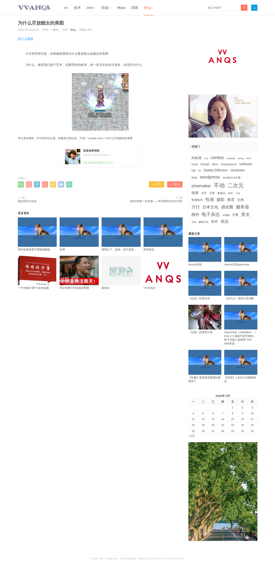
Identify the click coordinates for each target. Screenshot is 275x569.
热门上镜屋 (25, 38)
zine (90, 8)
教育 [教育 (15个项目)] (231, 200)
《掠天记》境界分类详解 (240, 285)
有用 (79, 234)
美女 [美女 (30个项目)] (245, 214)
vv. (66, 8)
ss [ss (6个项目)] (199, 170)
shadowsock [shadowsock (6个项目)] (229, 164)
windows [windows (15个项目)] (238, 170)
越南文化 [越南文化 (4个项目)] (204, 221)
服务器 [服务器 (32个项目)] (242, 206)
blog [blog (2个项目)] (206, 158)
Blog (147, 8)
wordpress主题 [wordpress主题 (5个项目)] (232, 177)
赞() (175, 184)
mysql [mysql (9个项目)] (204, 164)
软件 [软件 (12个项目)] (214, 222)
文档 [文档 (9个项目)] (240, 200)
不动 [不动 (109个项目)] (219, 185)
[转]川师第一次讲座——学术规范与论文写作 (156, 201)
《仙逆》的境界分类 (205, 319)
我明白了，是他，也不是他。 (121, 234)
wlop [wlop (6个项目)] (194, 177)
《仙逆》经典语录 (205, 285)
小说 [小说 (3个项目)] (237, 193)
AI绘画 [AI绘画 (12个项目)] (196, 158)
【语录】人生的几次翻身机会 (240, 366)
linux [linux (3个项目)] (248, 158)
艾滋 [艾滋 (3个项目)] (193, 222)
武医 (134, 8)
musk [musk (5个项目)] (194, 164)
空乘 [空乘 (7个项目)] (235, 214)
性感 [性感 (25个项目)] (209, 199)
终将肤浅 (163, 234)
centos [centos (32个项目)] (217, 157)
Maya (121, 8)
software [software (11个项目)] (245, 164)
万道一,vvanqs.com (91, 138)
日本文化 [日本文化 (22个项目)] (210, 207)
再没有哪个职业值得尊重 (79, 272)
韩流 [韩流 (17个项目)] (224, 221)
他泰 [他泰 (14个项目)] (195, 193)
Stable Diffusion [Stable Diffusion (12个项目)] (216, 170)
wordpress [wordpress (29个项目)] (210, 177)
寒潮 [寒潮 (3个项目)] (230, 193)
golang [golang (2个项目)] (241, 158)
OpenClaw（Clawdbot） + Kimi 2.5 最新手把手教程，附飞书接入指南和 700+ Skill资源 (240, 325)
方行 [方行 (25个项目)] (195, 207)
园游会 (121, 272)
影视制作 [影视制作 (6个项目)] (197, 200)
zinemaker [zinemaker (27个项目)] (201, 185)
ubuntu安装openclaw (240, 251)
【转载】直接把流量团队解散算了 (205, 366)
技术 (77, 8)
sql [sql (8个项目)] (193, 170)
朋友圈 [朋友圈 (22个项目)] (227, 207)
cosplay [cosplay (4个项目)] (231, 158)
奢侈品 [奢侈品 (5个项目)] (221, 193)
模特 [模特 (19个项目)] (195, 214)
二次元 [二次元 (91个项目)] (235, 185)
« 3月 (191, 435)
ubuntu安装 (205, 251)
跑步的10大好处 (27, 201)
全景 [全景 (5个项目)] (204, 193)
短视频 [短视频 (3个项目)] (226, 215)
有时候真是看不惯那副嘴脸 (37, 234)
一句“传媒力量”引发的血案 (37, 272)
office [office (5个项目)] (215, 164)
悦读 (105, 8)
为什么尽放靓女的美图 (119, 138)
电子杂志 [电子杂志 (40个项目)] (211, 214)
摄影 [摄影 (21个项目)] (221, 199)
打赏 (156, 184)
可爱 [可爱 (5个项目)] (212, 193)
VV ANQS (163, 272)
